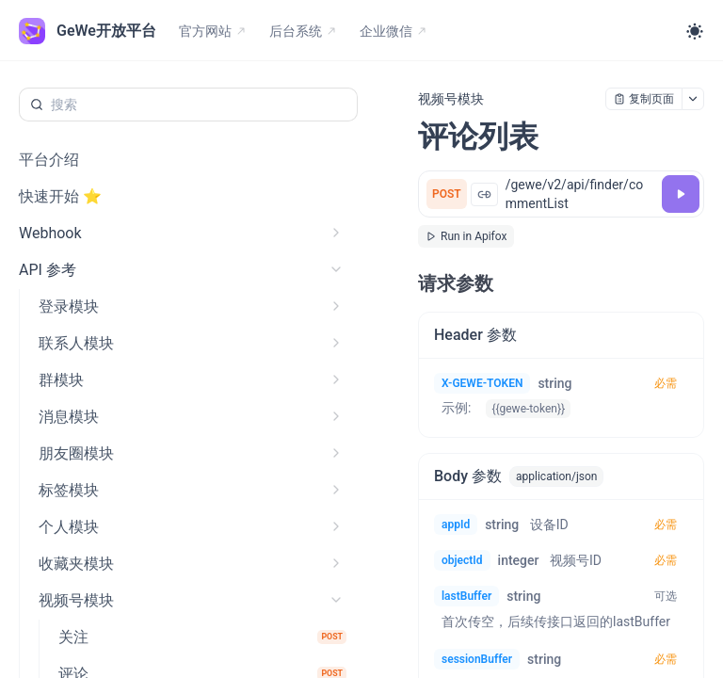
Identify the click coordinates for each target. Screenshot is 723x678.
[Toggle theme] (694, 31)
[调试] (680, 194)
